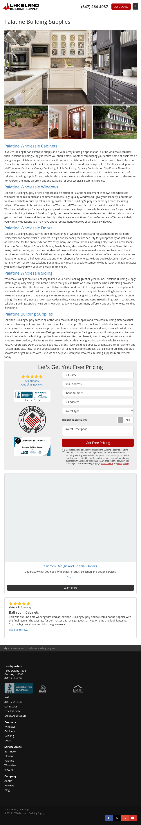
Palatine (9, 760)
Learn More (70, 587)
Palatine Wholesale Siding (28, 273)
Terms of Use (107, 463)
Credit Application (15, 715)
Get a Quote (121, 6)
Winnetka (10, 765)
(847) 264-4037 (13, 702)
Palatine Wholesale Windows (31, 187)
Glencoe (9, 756)
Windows (9, 726)
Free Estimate (12, 711)
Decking (9, 736)
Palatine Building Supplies (28, 314)
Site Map (24, 809)
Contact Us (10, 706)
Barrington (10, 751)
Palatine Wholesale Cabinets (30, 146)
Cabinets (9, 731)
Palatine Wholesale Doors (28, 227)
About (8, 781)
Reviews (9, 785)
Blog (7, 790)
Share (70, 577)
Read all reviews (18, 629)
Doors (8, 740)
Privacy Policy (123, 463)
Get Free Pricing (98, 442)
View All (9, 770)
